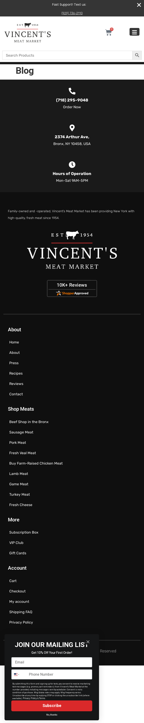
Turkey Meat (19, 494)
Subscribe (51, 706)
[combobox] (19, 674)
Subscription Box (23, 532)
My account (19, 601)
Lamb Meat (18, 474)
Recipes (16, 373)
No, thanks (51, 714)
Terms (42, 698)
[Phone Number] (59, 674)
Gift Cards (17, 553)
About (14, 352)
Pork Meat (17, 442)
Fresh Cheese (20, 505)
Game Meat (18, 484)
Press (14, 363)
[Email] (51, 662)
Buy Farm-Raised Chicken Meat (36, 463)
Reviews (16, 384)
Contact (16, 394)
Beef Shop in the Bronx (29, 422)
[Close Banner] (139, 5)
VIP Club (16, 543)
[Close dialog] (88, 641)
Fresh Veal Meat (22, 453)
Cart (13, 581)
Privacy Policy (21, 622)
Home (14, 342)
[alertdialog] (72, 8)
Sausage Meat (21, 432)
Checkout (17, 591)
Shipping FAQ (20, 612)
